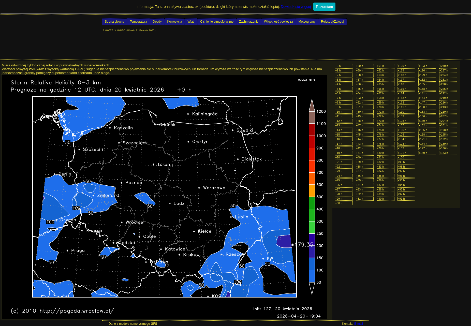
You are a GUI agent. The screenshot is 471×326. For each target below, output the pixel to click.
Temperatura (138, 21)
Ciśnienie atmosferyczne (216, 21)
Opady (157, 21)
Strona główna (114, 21)
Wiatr (191, 21)
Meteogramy (307, 21)
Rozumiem (324, 7)
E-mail (358, 323)
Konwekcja (174, 21)
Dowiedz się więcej (296, 7)
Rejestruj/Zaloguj (332, 21)
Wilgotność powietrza (278, 21)
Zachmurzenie (248, 21)
